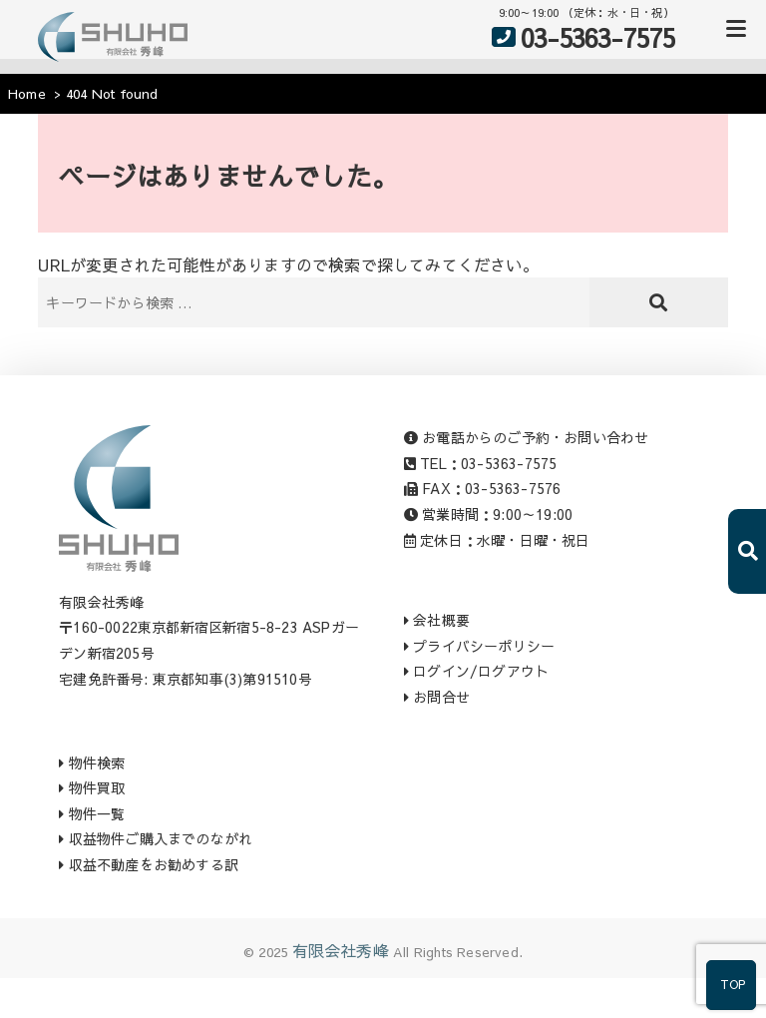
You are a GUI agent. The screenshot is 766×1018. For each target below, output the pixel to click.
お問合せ (437, 697)
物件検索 (92, 762)
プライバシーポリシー (479, 646)
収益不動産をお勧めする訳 (148, 864)
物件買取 (92, 787)
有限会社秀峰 (340, 950)
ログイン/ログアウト (476, 671)
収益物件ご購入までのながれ (155, 838)
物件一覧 (92, 813)
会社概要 (437, 620)
